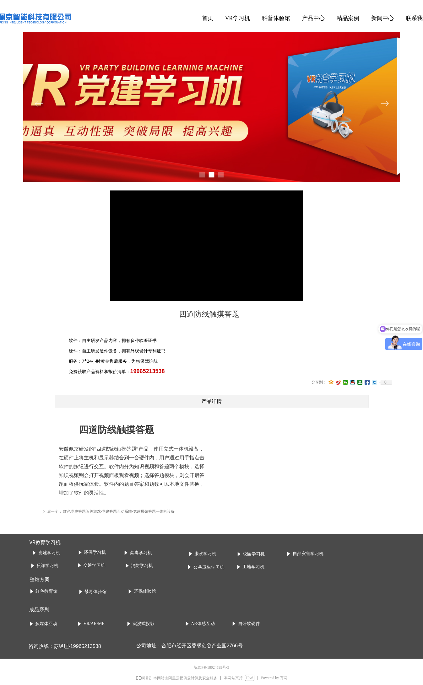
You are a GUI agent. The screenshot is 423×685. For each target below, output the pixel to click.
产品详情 (212, 401)
